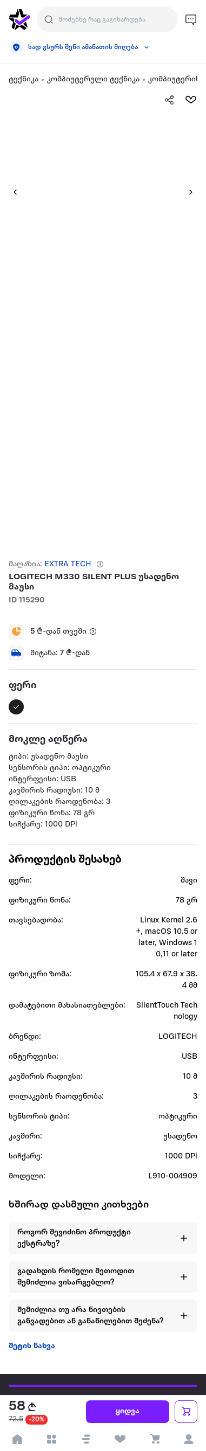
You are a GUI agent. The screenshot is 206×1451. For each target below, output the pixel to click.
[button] (11, 191)
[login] (189, 1439)
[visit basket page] (154, 1439)
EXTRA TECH (67, 564)
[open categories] (52, 1439)
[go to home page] (19, 19)
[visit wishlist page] (120, 1439)
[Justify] (48, 19)
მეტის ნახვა (32, 1346)
